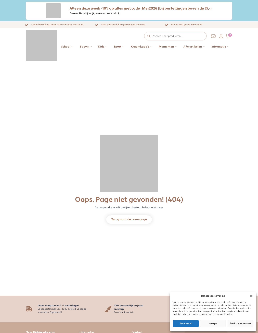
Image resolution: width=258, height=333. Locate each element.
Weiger (213, 323)
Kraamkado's (140, 47)
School (65, 47)
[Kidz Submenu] (107, 46)
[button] (251, 296)
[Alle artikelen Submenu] (205, 46)
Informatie (218, 47)
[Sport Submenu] (124, 46)
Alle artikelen (192, 47)
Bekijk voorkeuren (240, 323)
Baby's (84, 47)
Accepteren (186, 323)
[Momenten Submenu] (177, 46)
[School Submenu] (73, 46)
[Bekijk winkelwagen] (229, 36)
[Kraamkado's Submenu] (152, 46)
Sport (117, 47)
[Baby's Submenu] (92, 46)
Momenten (166, 47)
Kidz (101, 47)
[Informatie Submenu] (229, 46)
